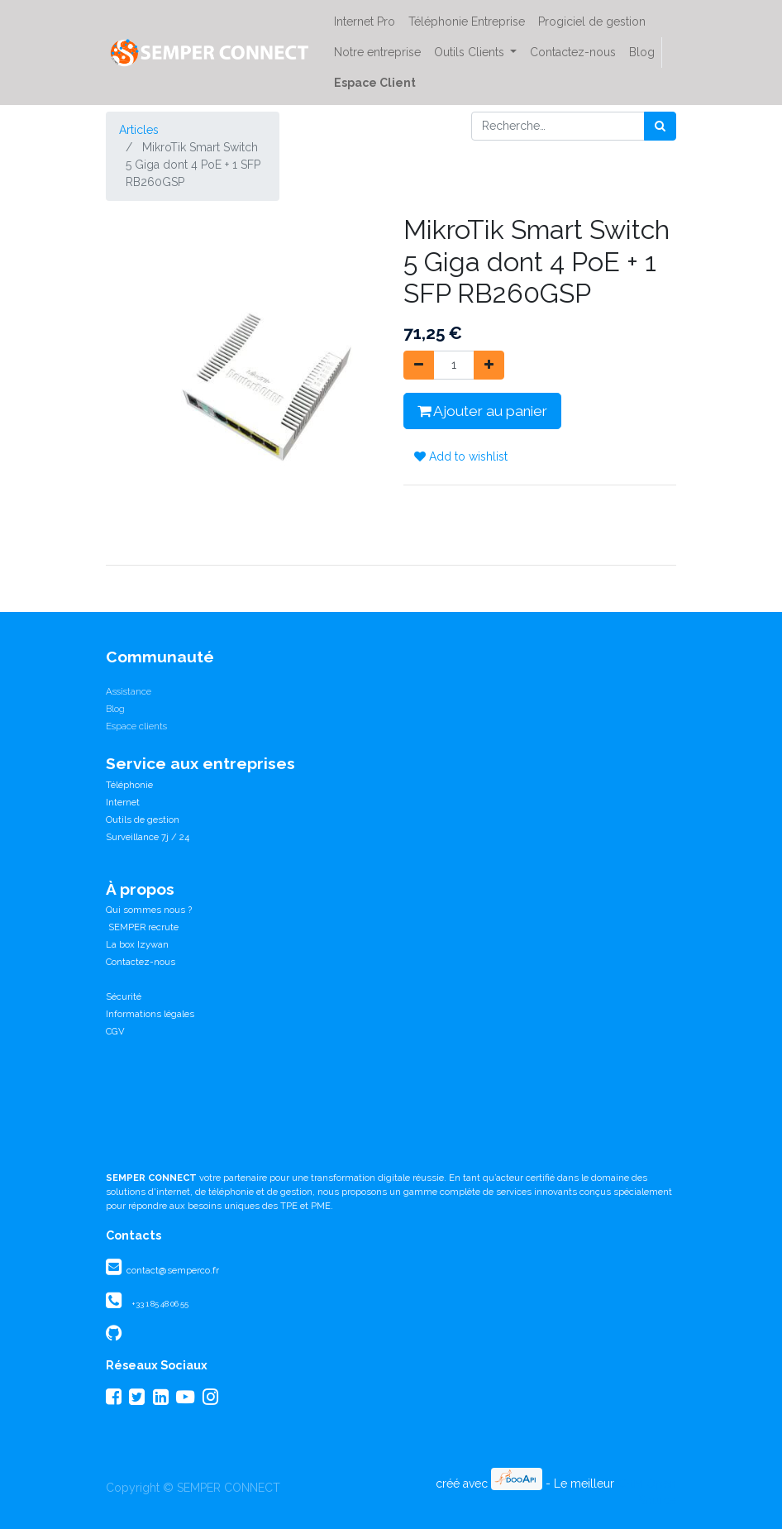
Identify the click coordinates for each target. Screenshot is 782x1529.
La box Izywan (137, 944)
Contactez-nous (140, 962)
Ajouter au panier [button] (482, 411)
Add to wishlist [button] (461, 456)
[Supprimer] (418, 365)
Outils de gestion (142, 819)
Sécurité (123, 996)
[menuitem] (364, 22)
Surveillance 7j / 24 (147, 837)
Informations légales (150, 1014)
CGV (115, 1031)
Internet (123, 802)
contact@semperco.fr (171, 1270)
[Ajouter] (489, 365)
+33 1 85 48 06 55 (159, 1303)
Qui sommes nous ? (149, 909)
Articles (139, 129)
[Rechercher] (660, 126)
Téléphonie (129, 785)
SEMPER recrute (142, 927)
